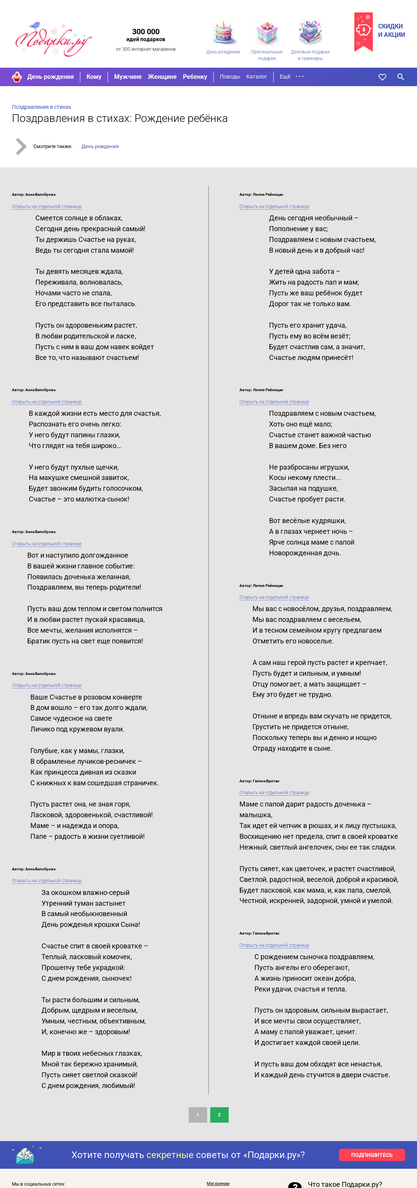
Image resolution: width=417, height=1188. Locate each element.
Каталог (256, 76)
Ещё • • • (292, 76)
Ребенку (195, 76)
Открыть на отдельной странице (46, 206)
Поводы (230, 76)
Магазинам (218, 1183)
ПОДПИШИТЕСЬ (372, 1155)
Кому (93, 76)
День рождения (50, 76)
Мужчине (128, 76)
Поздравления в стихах (41, 107)
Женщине (162, 76)
